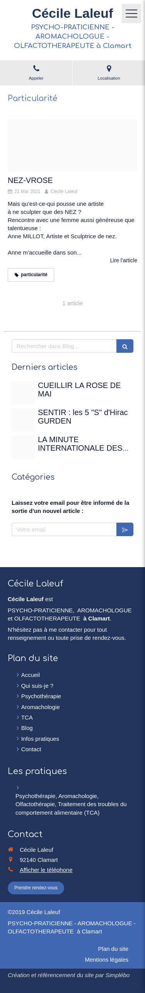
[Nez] (72, 145)
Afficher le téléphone (46, 870)
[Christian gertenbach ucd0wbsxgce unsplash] (23, 447)
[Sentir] (23, 420)
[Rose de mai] (23, 393)
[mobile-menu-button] (131, 13)
